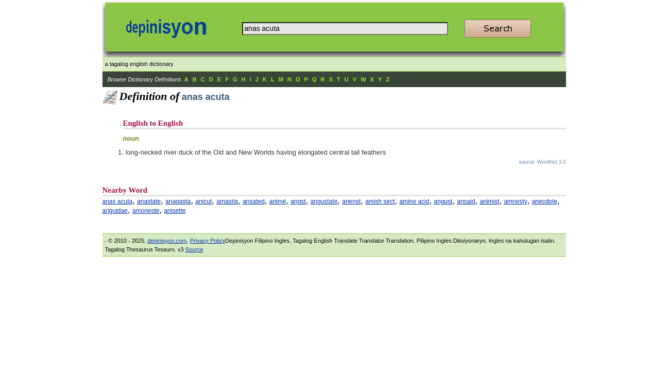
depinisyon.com (166, 241)
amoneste (146, 210)
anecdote (544, 201)
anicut (203, 201)
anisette (174, 210)
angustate (324, 201)
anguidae (115, 210)
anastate (149, 201)
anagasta (178, 201)
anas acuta (117, 201)
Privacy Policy (207, 241)
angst (297, 201)
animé (277, 201)
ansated (254, 201)
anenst (351, 201)
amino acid (414, 201)
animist (489, 201)
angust (443, 201)
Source (194, 249)
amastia (227, 201)
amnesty (515, 201)
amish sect (380, 201)
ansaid (466, 201)
